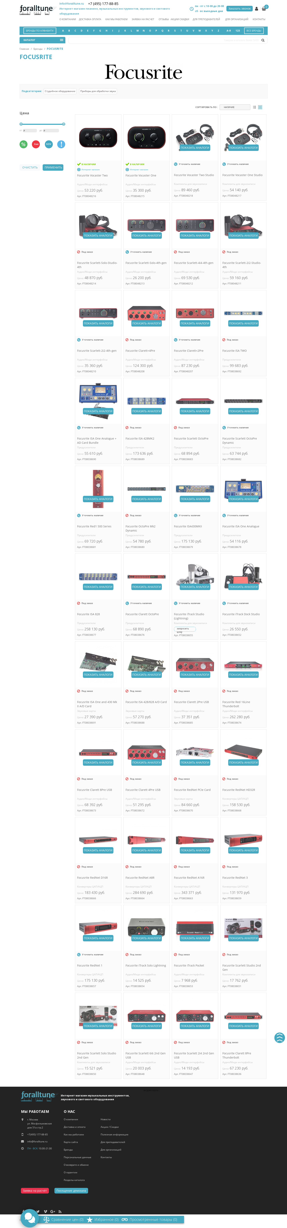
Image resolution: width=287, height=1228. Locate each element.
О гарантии (70, 1172)
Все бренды (254, 30)
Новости (106, 1119)
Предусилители (231, 359)
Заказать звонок (239, 8)
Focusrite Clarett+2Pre (188, 351)
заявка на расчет (143, 19)
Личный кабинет (256, 9)
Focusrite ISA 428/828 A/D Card (146, 702)
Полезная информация (114, 1134)
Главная (24, 49)
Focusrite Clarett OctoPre (142, 614)
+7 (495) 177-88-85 (103, 3)
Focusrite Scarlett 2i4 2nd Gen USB (194, 1055)
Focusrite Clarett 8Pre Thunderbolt (236, 1055)
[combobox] (235, 107)
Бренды (37, 49)
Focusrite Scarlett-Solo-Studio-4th (97, 265)
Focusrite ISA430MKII (188, 526)
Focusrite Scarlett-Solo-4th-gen (146, 263)
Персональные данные (77, 1157)
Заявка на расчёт (35, 1190)
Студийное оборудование (60, 91)
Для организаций (236, 19)
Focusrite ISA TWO (234, 351)
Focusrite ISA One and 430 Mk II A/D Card (97, 704)
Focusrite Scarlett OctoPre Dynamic (239, 441)
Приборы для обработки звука (98, 91)
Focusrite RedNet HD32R (238, 790)
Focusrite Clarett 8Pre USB (94, 790)
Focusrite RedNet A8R (140, 877)
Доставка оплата (90, 19)
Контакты (259, 19)
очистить (30, 167)
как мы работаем (116, 19)
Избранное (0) (106, 1219)
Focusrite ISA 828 (88, 614)
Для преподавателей (206, 19)
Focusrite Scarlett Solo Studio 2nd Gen (96, 1055)
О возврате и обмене (76, 1165)
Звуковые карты (86, 711)
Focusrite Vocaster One (141, 175)
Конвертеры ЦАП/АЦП (235, 798)
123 (238, 30)
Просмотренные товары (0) (153, 1219)
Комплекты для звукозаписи (190, 184)
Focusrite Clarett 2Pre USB (191, 702)
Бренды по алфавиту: (40, 30)
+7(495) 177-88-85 (37, 1134)
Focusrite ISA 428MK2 (140, 438)
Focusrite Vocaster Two (92, 175)
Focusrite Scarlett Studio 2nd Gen (241, 968)
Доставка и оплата (75, 1127)
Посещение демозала (71, 1190)
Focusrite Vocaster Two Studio (194, 175)
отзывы (164, 19)
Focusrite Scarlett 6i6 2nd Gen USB (146, 1055)
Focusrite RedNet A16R (189, 877)
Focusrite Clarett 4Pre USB (143, 790)
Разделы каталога (74, 1180)
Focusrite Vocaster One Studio (242, 175)
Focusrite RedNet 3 (235, 877)
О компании (67, 19)
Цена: (81, 190)
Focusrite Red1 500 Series (94, 526)
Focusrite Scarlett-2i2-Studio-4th (241, 265)
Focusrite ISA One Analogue (240, 526)
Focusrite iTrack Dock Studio (241, 614)
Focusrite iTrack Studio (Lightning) (189, 616)
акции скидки (180, 19)
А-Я (229, 30)
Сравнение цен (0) (67, 1219)
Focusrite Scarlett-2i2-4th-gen (97, 351)
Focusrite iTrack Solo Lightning (146, 965)
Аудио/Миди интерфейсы (92, 184)
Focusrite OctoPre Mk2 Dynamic (140, 528)
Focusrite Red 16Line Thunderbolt (236, 704)
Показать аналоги (195, 148)
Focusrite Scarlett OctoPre (191, 438)
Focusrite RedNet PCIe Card (192, 790)
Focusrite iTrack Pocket (189, 965)
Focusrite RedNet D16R (92, 877)
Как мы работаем (74, 1134)
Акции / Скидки (110, 1127)
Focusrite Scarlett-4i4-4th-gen (193, 263)
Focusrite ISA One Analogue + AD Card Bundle (96, 441)
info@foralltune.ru (71, 3)
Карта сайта (71, 1142)
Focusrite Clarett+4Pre (140, 351)
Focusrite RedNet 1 (89, 965)
